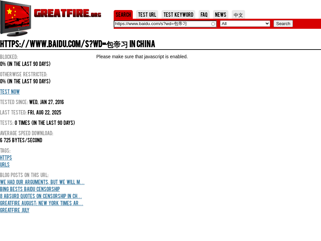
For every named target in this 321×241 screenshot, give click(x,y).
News (220, 14)
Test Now (10, 91)
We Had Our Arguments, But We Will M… (42, 182)
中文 (238, 14)
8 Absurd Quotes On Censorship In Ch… (41, 196)
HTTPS (6, 157)
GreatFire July (14, 210)
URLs (5, 164)
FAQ (204, 14)
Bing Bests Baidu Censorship (30, 189)
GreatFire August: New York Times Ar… (41, 203)
